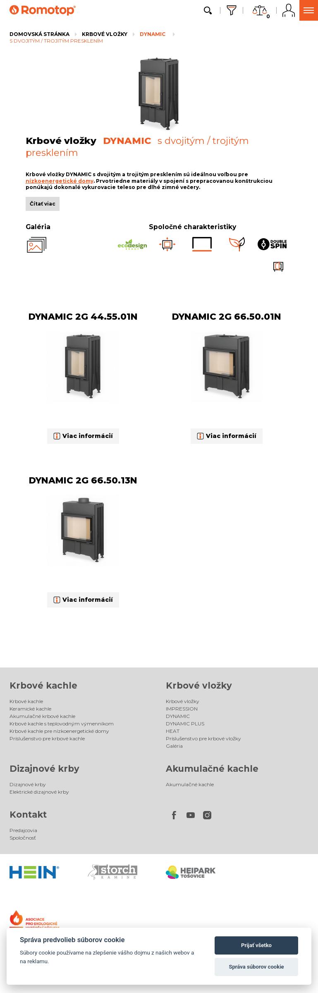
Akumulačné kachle (212, 768)
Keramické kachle (30, 709)
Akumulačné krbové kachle (42, 716)
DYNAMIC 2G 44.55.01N (83, 316)
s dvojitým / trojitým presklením (56, 41)
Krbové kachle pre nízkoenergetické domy (59, 731)
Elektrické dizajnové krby (39, 792)
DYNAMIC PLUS (185, 723)
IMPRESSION (182, 709)
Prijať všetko (256, 945)
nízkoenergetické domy (59, 181)
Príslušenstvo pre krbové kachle (47, 738)
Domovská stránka (39, 34)
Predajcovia (23, 830)
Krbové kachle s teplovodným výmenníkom (62, 723)
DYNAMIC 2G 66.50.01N (226, 316)
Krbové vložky (104, 34)
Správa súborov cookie (256, 967)
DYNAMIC (152, 34)
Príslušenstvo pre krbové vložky (203, 738)
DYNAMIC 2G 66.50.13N (83, 480)
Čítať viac (42, 204)
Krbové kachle (43, 685)
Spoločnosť (23, 838)
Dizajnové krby (44, 768)
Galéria (174, 746)
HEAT (172, 731)
